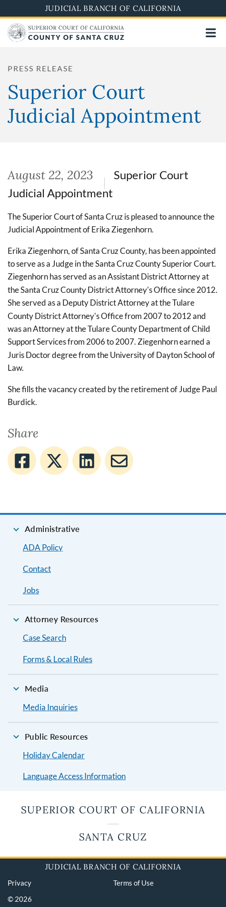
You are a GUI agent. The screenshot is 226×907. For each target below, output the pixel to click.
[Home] (66, 38)
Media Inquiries (50, 707)
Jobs (31, 590)
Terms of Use (133, 882)
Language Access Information (74, 776)
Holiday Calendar (54, 755)
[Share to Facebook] (22, 460)
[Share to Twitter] (54, 460)
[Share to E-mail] (119, 460)
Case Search (44, 638)
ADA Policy (43, 547)
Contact (37, 569)
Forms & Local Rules (57, 659)
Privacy (19, 882)
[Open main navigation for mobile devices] (210, 32)
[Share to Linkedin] (86, 460)
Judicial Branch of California (113, 8)
